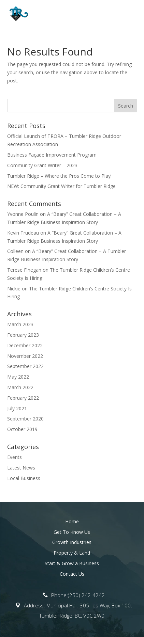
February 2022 (23, 398)
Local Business (23, 478)
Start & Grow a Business (72, 563)
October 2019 (22, 429)
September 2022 (25, 366)
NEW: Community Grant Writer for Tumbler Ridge (61, 186)
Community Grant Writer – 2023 (42, 165)
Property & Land (72, 553)
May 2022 (18, 376)
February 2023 (23, 335)
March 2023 (20, 324)
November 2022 (25, 356)
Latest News (21, 467)
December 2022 (25, 345)
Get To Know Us (72, 532)
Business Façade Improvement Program (52, 155)
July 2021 (17, 408)
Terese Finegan (24, 270)
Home (72, 521)
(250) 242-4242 (86, 595)
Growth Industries (71, 542)
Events (14, 457)
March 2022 (20, 387)
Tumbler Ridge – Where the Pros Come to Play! (59, 176)
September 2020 (25, 418)
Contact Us (72, 574)
